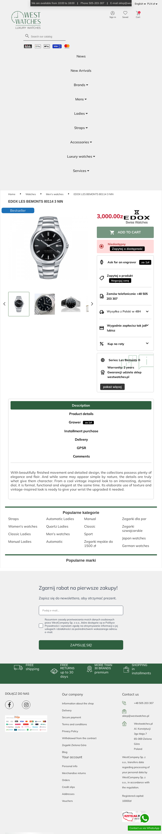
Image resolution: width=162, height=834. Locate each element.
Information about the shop (78, 703)
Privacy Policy (70, 731)
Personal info (69, 766)
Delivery (67, 710)
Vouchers (67, 800)
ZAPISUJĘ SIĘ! (81, 645)
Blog (64, 752)
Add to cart (125, 232)
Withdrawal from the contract (79, 738)
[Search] (44, 36)
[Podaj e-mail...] (81, 610)
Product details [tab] (81, 414)
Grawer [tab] (81, 422)
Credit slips (68, 787)
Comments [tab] (81, 456)
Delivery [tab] (81, 439)
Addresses (68, 793)
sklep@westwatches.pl (135, 715)
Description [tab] (81, 405)
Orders (66, 780)
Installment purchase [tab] (81, 431)
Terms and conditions (74, 724)
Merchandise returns (74, 773)
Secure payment (71, 717)
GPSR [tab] (81, 448)
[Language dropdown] (141, 4)
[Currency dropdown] (153, 4)
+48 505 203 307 (144, 703)
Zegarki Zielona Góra (74, 745)
